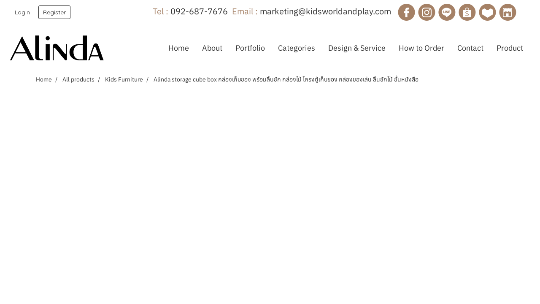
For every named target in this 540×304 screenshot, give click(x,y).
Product (510, 48)
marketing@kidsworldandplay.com (325, 11)
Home (178, 48)
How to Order (421, 48)
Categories (296, 48)
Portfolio (250, 48)
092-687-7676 (199, 11)
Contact (470, 48)
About (212, 48)
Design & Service (357, 48)
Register (54, 12)
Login (22, 12)
